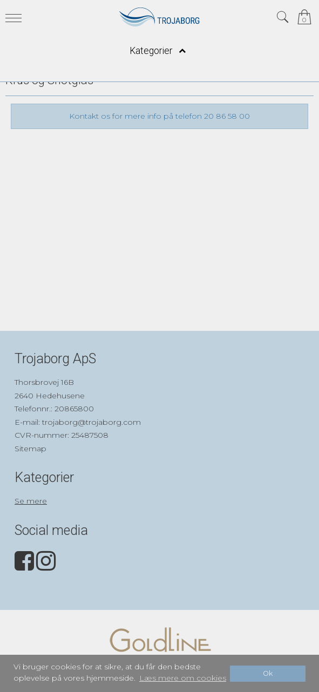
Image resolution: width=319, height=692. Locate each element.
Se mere (31, 501)
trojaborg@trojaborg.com (91, 422)
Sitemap (30, 448)
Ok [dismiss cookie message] (268, 673)
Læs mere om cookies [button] (182, 678)
